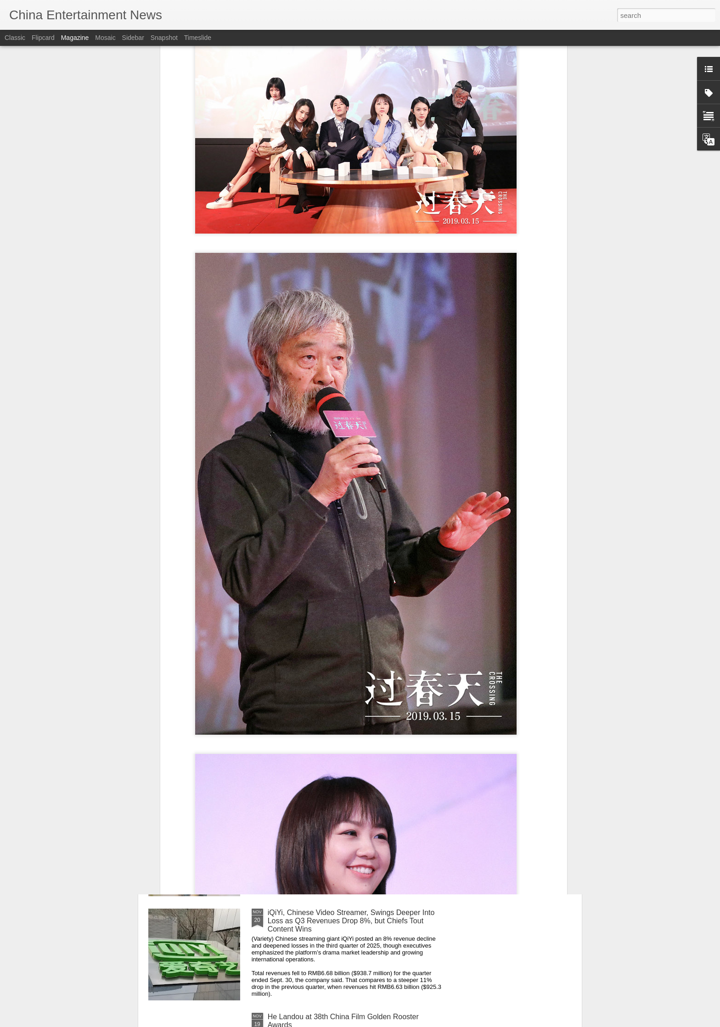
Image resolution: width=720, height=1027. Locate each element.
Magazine (75, 37)
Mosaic (105, 37)
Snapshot (164, 37)
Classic (15, 37)
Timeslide (197, 37)
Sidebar (133, 37)
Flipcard (43, 37)
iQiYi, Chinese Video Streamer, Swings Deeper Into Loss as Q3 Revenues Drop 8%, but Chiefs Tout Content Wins (351, 921)
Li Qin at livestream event (309, 808)
